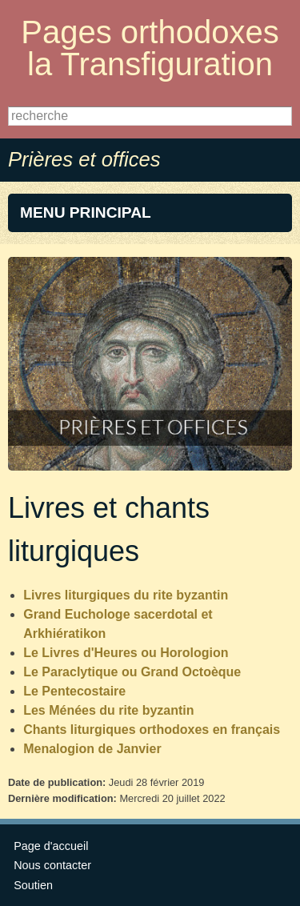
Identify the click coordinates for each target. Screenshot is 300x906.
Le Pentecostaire (74, 691)
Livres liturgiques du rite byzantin (125, 595)
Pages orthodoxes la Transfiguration (149, 48)
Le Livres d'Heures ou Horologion (125, 652)
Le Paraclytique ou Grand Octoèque (132, 672)
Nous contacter (52, 865)
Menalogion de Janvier (92, 749)
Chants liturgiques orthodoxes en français (151, 729)
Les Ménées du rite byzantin (110, 710)
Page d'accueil (51, 846)
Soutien (33, 885)
